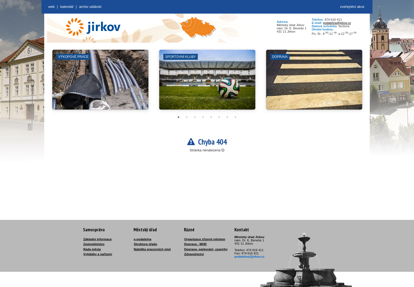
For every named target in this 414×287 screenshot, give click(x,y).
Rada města (92, 249)
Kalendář (67, 7)
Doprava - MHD (195, 244)
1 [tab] (178, 117)
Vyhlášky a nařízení (97, 254)
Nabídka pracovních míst (152, 249)
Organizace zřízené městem (204, 239)
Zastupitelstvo (93, 244)
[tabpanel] (100, 82)
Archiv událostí (90, 7)
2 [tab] (186, 117)
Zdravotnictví (194, 254)
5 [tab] (211, 117)
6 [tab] (219, 117)
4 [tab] (203, 117)
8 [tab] (235, 117)
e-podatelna (142, 239)
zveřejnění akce (352, 7)
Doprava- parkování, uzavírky (206, 249)
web (51, 7)
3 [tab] (195, 117)
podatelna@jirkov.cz (337, 22)
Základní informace (97, 239)
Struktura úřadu (145, 244)
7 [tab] (227, 117)
